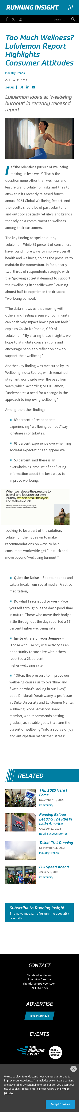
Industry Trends (15, 73)
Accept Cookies (60, 1104)
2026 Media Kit (39, 1016)
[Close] (73, 1069)
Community (46, 805)
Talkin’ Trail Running (56, 843)
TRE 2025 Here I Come (53, 792)
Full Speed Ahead (54, 867)
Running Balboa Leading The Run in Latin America (55, 819)
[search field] (45, 19)
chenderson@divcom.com (39, 983)
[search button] (73, 19)
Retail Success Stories (53, 833)
